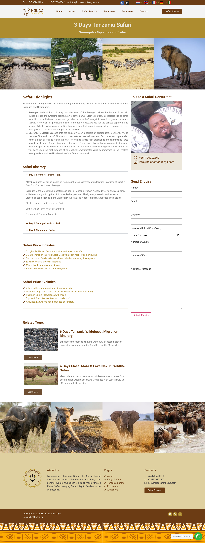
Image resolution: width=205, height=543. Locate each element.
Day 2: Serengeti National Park (44, 223)
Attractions (127, 11)
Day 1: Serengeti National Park (44, 174)
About (72, 11)
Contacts (144, 11)
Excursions (109, 11)
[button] (75, 175)
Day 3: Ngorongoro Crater (42, 230)
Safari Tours (89, 11)
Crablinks (38, 517)
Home (59, 11)
